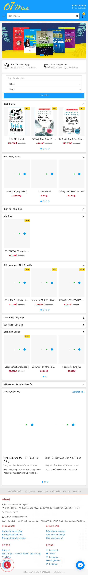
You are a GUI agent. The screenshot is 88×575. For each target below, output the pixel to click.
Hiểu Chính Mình (16, 139)
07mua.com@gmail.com (16, 517)
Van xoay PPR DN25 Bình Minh (46, 300)
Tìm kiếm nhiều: (15, 491)
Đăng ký (6, 550)
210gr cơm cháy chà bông (17, 367)
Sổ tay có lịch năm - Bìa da (44, 367)
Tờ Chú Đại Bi (44, 191)
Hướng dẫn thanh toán (12, 534)
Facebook (52, 550)
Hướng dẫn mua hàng (12, 531)
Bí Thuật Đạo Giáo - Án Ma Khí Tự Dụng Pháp (53, 139)
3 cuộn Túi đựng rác (71, 367)
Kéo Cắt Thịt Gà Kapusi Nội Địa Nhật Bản (23, 251)
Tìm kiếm (6, 557)
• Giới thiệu (43, 491)
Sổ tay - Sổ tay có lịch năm (71, 191)
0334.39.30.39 (79, 5)
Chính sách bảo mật (55, 534)
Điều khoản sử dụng (55, 531)
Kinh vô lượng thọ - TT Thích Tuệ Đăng (21, 460)
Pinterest (52, 564)
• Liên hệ (77, 491)
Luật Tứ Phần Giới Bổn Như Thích (63, 458)
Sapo (62, 572)
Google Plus (53, 560)
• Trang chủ (30, 491)
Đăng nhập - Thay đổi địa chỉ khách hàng (21, 554)
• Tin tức (66, 491)
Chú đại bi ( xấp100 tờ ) (17, 191)
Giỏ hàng (6, 560)
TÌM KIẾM (44, 95)
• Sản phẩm (55, 491)
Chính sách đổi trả (54, 538)
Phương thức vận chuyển (14, 538)
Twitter (50, 554)
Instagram (52, 557)
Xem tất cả (77, 392)
